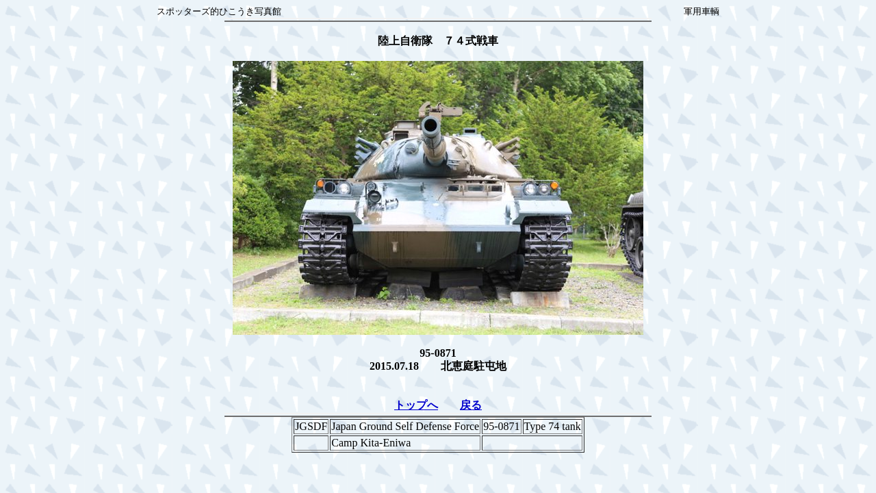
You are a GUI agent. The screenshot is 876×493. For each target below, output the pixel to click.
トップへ (416, 405)
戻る (471, 405)
